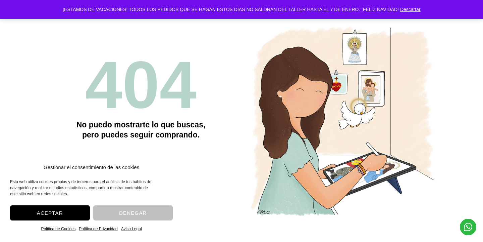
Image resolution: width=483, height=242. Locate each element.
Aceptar (50, 213)
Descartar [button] (410, 9)
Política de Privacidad (98, 229)
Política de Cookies (58, 229)
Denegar (133, 213)
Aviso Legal (131, 229)
